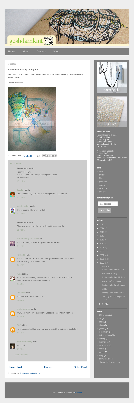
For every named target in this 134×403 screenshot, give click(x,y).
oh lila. (104, 289)
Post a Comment (21, 355)
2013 (102, 232)
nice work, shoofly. (110, 273)
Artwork (41, 51)
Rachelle (21, 255)
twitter (101, 175)
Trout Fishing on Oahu (27, 238)
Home (11, 51)
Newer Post (15, 367)
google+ (102, 192)
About (25, 51)
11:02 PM (21, 230)
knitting (102, 338)
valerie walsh (23, 206)
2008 (102, 251)
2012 (102, 236)
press (101, 352)
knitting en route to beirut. (113, 293)
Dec (104, 266)
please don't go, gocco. (112, 281)
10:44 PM (21, 197)
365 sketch (104, 315)
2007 (102, 255)
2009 (102, 247)
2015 (102, 224)
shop (101, 355)
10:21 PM (21, 181)
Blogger (78, 393)
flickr (101, 178)
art (100, 318)
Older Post (80, 367)
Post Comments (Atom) (30, 373)
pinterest (103, 181)
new (101, 348)
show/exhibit (104, 359)
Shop (56, 51)
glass (101, 325)
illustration (103, 332)
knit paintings (105, 335)
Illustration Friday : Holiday (113, 277)
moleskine (103, 345)
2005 (102, 263)
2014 (102, 228)
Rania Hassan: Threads (107, 135)
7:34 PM (20, 333)
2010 (102, 243)
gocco (101, 328)
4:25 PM (20, 316)
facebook (103, 188)
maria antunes (23, 309)
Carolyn (20, 190)
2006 (102, 259)
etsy (101, 171)
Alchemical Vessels (105, 151)
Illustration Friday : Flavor (113, 269)
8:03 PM (20, 284)
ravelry (102, 185)
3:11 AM (20, 246)
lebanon (102, 342)
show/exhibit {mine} (107, 362)
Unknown (21, 293)
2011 (102, 240)
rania (19, 274)
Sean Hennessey (24, 341)
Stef (19, 325)
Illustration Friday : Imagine (113, 285)
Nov (104, 304)
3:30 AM (20, 265)
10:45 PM (21, 213)
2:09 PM (20, 300)
